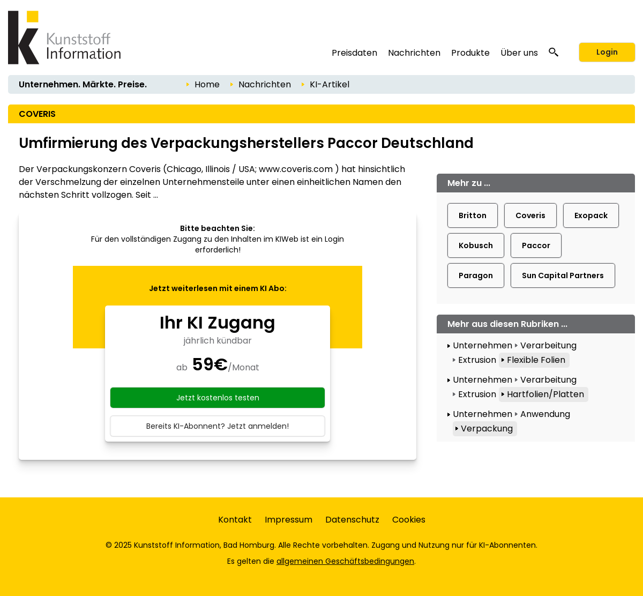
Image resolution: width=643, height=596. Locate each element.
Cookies (408, 519)
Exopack (591, 215)
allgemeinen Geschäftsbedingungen (345, 561)
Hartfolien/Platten (545, 394)
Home (207, 84)
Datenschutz (352, 519)
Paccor (536, 245)
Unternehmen (482, 345)
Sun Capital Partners (563, 275)
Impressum (288, 519)
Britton (473, 215)
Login (607, 52)
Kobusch (476, 245)
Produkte (470, 53)
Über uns (519, 53)
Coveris (530, 215)
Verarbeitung (548, 345)
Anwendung (545, 414)
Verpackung (487, 428)
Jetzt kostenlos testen (217, 397)
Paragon (476, 275)
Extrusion (477, 360)
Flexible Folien (536, 360)
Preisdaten (354, 53)
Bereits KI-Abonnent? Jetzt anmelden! (217, 426)
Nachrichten (414, 53)
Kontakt (235, 519)
